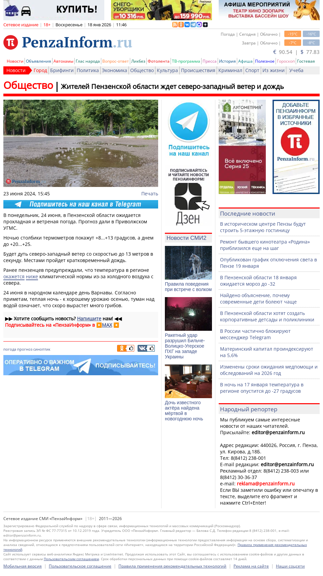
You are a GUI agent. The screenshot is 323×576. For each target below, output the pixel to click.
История (227, 61)
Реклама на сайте (251, 566)
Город (40, 70)
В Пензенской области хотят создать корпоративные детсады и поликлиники (267, 316)
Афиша (245, 61)
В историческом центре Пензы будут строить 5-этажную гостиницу (263, 227)
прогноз (24, 349)
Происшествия (198, 70)
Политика (88, 70)
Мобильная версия (22, 566)
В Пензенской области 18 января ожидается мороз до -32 (258, 280)
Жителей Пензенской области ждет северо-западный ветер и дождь (172, 86)
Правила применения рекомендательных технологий (172, 566)
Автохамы (63, 61)
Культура (167, 70)
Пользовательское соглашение (80, 566)
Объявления (38, 61)
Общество (142, 70)
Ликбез (138, 61)
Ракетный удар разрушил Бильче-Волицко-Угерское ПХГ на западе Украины (185, 345)
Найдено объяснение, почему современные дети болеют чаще (258, 298)
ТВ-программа (186, 61)
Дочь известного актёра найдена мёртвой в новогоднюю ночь (184, 410)
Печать (149, 193)
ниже (32, 276)
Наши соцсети (290, 566)
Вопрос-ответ (115, 61)
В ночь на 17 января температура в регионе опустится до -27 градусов (261, 387)
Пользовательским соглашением (71, 558)
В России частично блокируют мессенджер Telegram (255, 334)
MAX (107, 325)
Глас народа (88, 61)
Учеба (296, 70)
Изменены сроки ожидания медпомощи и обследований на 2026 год (269, 369)
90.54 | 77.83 (296, 52)
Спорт (252, 70)
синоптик (41, 349)
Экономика (114, 70)
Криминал (230, 70)
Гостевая (306, 61)
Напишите (89, 318)
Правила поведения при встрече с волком (188, 286)
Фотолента (159, 61)
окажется (14, 276)
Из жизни (273, 70)
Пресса (210, 61)
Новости (15, 61)
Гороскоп (286, 61)
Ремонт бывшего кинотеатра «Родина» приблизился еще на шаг (265, 244)
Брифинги (62, 70)
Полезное (265, 61)
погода (9, 349)
